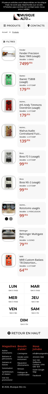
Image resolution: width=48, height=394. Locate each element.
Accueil (4, 32)
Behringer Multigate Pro (31, 235)
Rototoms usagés (29, 208)
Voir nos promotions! (7, 379)
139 (24, 141)
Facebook (37, 375)
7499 (26, 64)
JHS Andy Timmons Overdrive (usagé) (30, 106)
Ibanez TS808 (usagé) (27, 81)
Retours (20, 369)
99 (23, 164)
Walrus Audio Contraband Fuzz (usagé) (29, 132)
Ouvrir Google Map (38, 370)
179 (24, 89)
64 (23, 270)
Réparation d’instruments (23, 364)
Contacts (37, 25)
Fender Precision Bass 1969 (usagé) (29, 55)
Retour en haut (24, 333)
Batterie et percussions (7, 357)
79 (23, 244)
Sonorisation (7, 368)
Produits (13, 25)
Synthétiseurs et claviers (7, 373)
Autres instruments (7, 351)
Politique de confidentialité (23, 373)
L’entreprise (22, 353)
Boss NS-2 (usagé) (29, 182)
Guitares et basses (6, 363)
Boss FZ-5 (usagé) (29, 156)
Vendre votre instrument (22, 358)
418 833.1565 (38, 357)
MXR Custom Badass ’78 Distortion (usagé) (31, 261)
